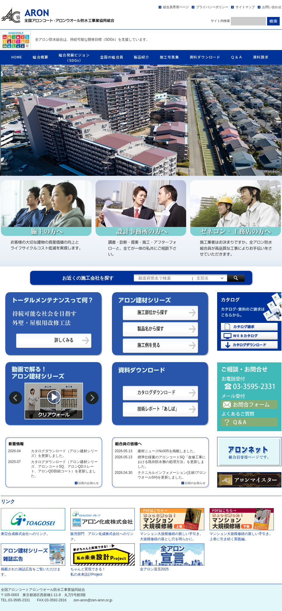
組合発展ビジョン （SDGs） (74, 57)
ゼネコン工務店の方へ (235, 221)
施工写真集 (169, 56)
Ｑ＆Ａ (237, 56)
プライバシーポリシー (212, 7)
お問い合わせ (271, 7)
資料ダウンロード (205, 56)
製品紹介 (141, 56)
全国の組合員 (111, 56)
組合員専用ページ (176, 7)
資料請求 (261, 56)
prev (15, 397)
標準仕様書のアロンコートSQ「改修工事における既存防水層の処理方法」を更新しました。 (172, 462)
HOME (17, 56)
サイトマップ (245, 7)
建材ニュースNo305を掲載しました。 (167, 451)
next (92, 397)
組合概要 (40, 56)
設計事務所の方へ (141, 221)
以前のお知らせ (88, 483)
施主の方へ (46, 221)
